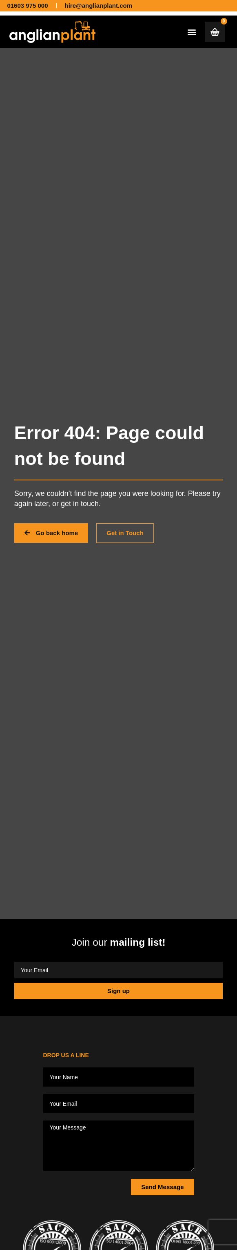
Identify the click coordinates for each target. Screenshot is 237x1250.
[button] (191, 31)
